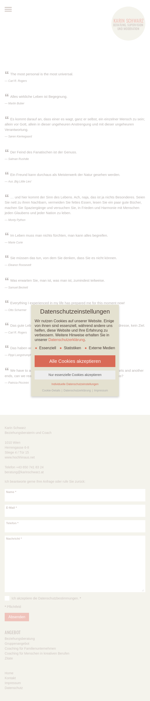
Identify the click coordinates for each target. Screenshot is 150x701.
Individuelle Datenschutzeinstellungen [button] (75, 384)
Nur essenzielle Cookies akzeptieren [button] (74, 375)
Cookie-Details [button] (51, 390)
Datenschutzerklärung (66, 340)
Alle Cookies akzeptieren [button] (75, 361)
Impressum (101, 390)
